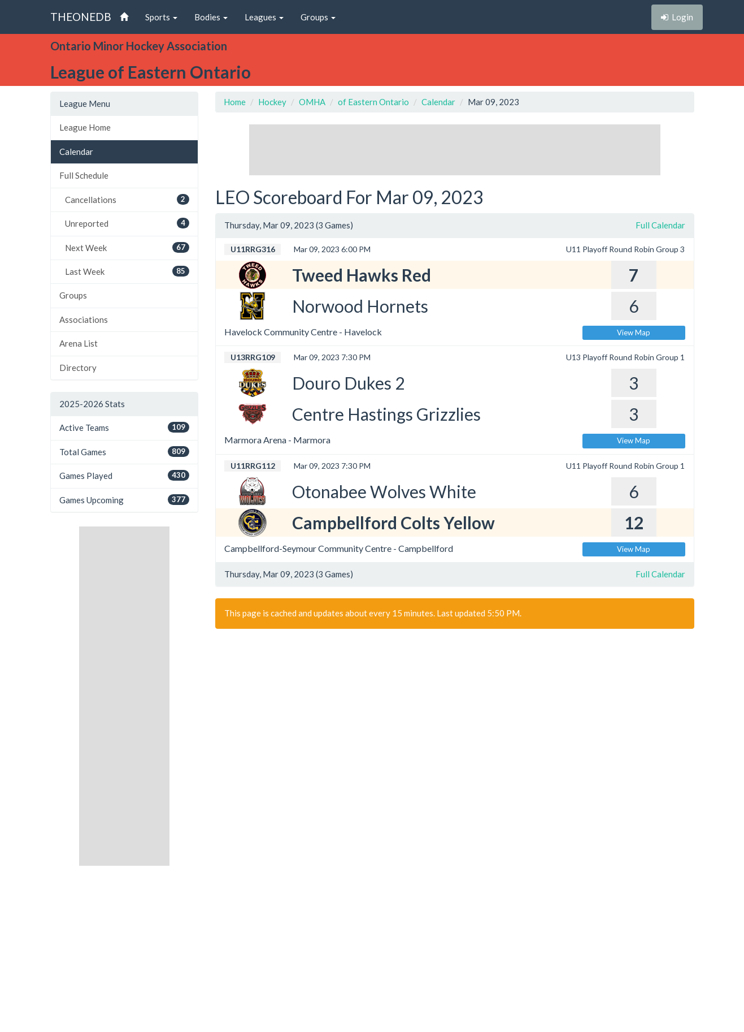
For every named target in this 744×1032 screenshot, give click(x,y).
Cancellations (127, 199)
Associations (83, 319)
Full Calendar (660, 225)
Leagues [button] (264, 17)
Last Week (127, 271)
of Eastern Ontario (373, 102)
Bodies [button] (211, 17)
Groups (73, 295)
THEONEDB (80, 16)
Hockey (272, 102)
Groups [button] (318, 17)
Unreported (127, 223)
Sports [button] (161, 17)
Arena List (78, 343)
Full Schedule (83, 175)
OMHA (312, 102)
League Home (85, 127)
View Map (633, 332)
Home (235, 102)
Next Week (127, 247)
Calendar (76, 151)
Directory (78, 367)
